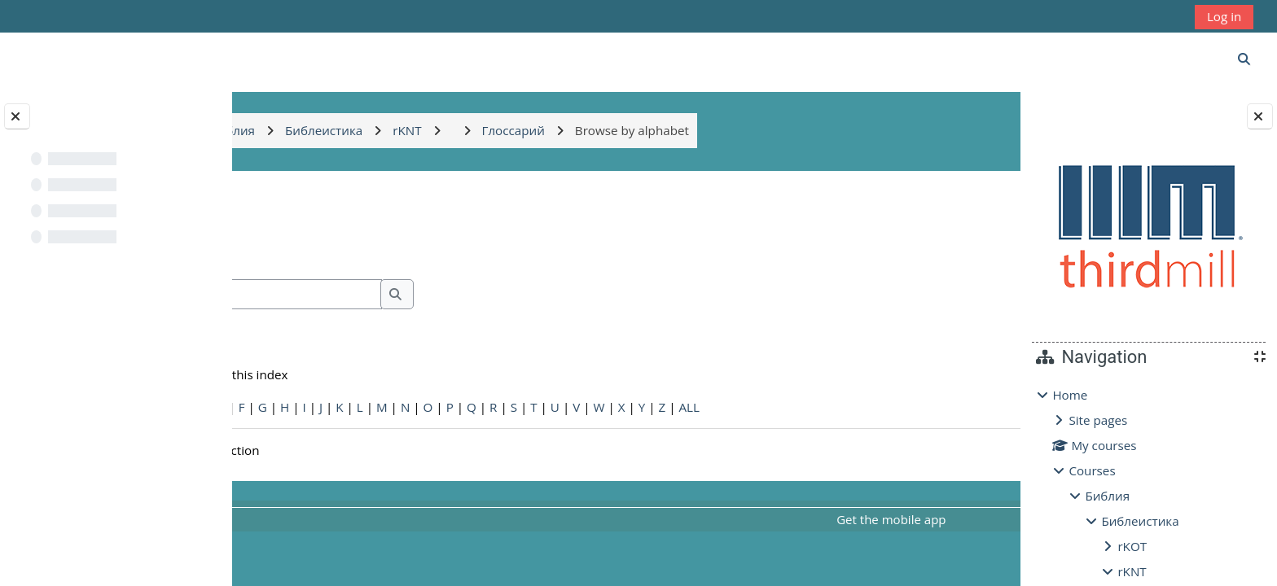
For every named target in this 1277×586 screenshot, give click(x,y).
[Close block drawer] (1260, 116)
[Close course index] (17, 116)
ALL (866, 407)
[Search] (413, 294)
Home (1069, 395)
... (967, 243)
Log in (1224, 16)
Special (277, 407)
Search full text (333, 317)
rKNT (1131, 571)
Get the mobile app (819, 519)
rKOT (1132, 546)
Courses (1092, 470)
